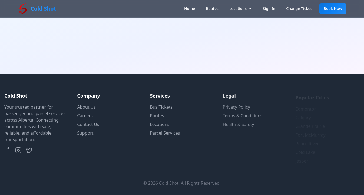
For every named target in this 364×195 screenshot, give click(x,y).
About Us (86, 107)
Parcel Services (165, 133)
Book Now (333, 8)
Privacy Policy (236, 107)
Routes (212, 8)
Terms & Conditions (243, 116)
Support (85, 133)
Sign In (269, 8)
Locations (240, 8)
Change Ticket (299, 8)
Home (189, 8)
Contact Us (88, 124)
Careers (85, 116)
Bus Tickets (161, 107)
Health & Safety (238, 124)
